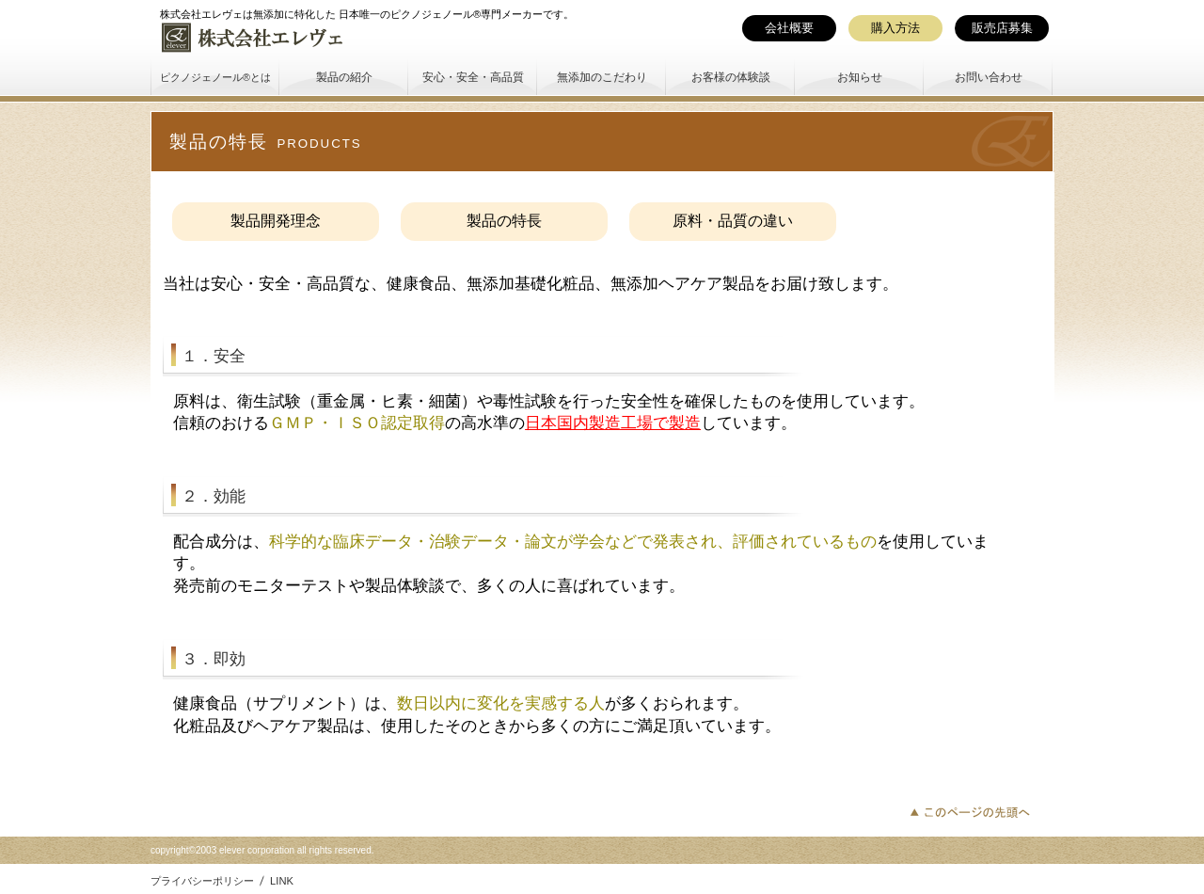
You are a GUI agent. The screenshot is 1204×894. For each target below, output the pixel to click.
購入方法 (895, 28)
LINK (281, 880)
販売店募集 (1002, 28)
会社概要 (789, 28)
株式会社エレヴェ (300, 38)
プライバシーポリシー (202, 880)
